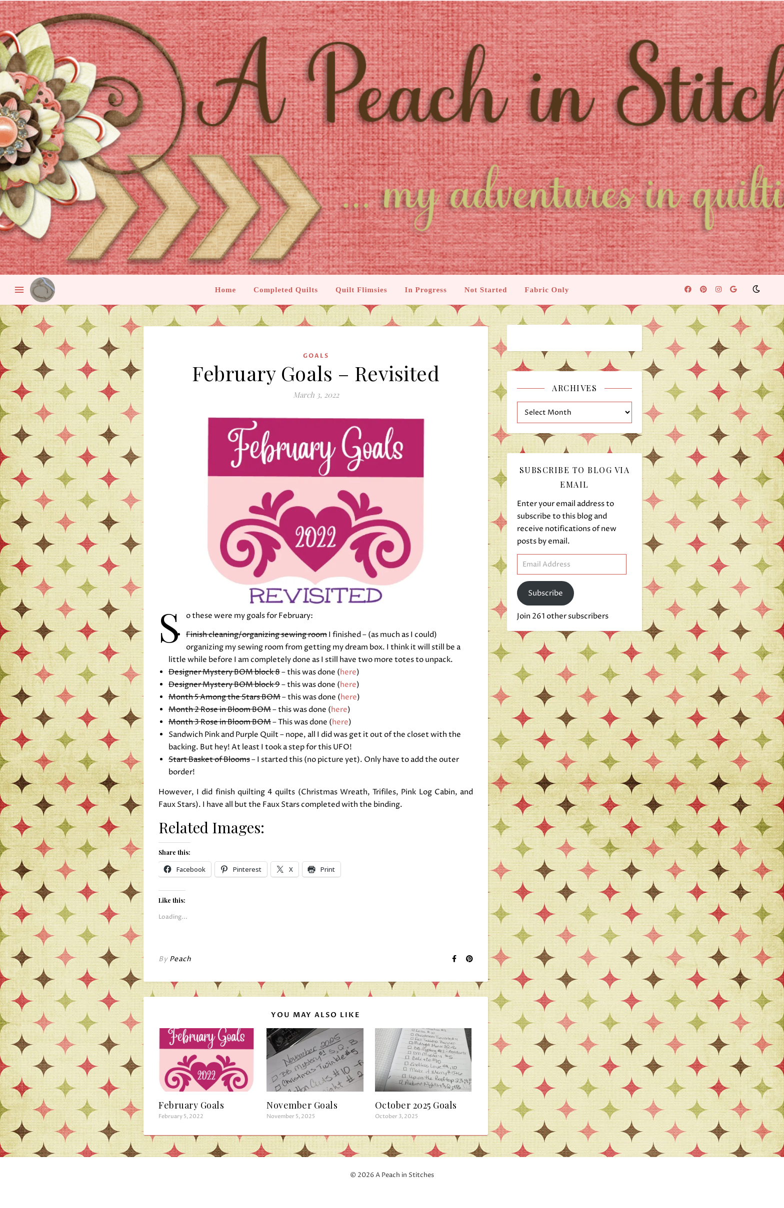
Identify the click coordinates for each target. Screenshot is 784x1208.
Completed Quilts (286, 290)
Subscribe (545, 593)
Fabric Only (546, 290)
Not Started (486, 290)
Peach (181, 959)
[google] (733, 289)
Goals (316, 356)
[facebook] (688, 289)
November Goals (302, 1105)
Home (225, 290)
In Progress (426, 290)
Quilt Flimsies (362, 290)
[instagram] (719, 289)
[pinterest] (704, 289)
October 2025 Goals (416, 1105)
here (348, 672)
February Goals (191, 1105)
